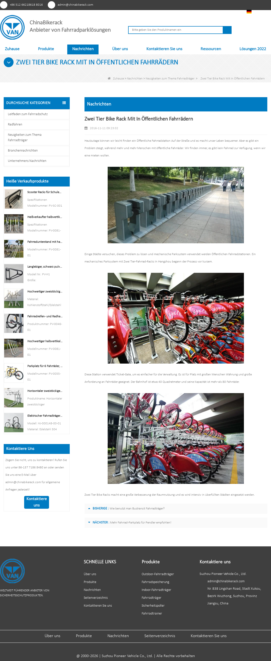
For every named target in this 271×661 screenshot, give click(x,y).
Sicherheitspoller (153, 606)
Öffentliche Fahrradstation (153, 140)
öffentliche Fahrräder (169, 148)
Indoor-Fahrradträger (156, 590)
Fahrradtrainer (152, 613)
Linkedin (218, 4)
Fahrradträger (151, 598)
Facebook (199, 4)
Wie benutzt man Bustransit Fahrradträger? (137, 508)
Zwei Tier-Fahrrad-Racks (139, 261)
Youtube (208, 4)
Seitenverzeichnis (96, 598)
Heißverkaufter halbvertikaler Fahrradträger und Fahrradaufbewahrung (45, 217)
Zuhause (12, 49)
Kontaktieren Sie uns (164, 49)
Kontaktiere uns (36, 502)
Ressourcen (211, 49)
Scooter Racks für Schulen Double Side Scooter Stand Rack (45, 192)
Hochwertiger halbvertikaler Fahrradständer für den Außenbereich (45, 341)
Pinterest (190, 4)
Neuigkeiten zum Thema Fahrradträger (170, 78)
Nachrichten (83, 49)
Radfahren (15, 124)
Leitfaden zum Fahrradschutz (28, 114)
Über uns (120, 49)
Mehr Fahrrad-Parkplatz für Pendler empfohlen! (140, 522)
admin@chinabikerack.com (75, 4)
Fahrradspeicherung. (156, 582)
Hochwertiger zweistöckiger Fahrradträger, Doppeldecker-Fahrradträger (45, 291)
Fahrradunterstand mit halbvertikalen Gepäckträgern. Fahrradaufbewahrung (45, 242)
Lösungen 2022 (252, 49)
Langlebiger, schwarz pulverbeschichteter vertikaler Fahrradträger (45, 266)
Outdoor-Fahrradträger (158, 574)
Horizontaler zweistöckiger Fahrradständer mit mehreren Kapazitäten (45, 391)
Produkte (46, 49)
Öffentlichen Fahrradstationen (231, 254)
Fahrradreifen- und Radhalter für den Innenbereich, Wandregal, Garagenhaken (45, 316)
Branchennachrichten (23, 151)
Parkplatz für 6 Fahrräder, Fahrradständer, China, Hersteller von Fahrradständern (45, 366)
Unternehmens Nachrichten (27, 161)
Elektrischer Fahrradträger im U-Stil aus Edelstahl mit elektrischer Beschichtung (45, 415)
